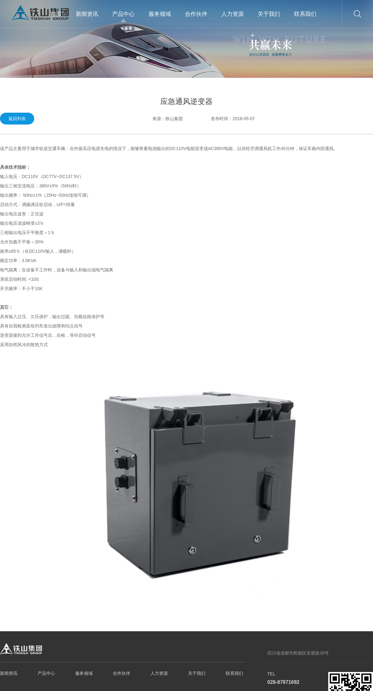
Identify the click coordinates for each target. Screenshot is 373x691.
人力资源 (232, 14)
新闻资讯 (87, 14)
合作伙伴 (196, 14)
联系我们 (305, 14)
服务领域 (160, 14)
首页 (56, 14)
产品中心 (123, 14)
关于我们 (269, 14)
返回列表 (17, 118)
